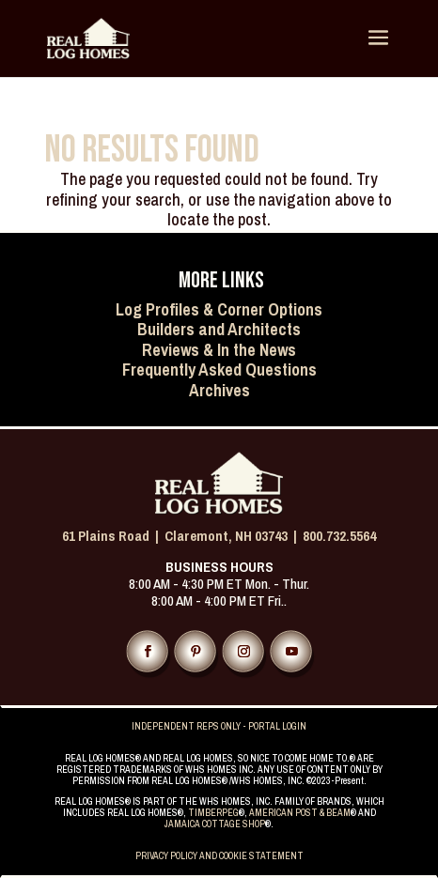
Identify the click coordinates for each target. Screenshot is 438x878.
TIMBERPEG (213, 813)
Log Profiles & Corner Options (219, 309)
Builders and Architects (219, 329)
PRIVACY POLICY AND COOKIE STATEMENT (219, 856)
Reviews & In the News (219, 350)
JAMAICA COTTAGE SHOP (214, 824)
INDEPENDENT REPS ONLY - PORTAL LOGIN (219, 726)
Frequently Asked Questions (219, 369)
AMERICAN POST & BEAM (300, 813)
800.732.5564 (339, 536)
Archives (219, 390)
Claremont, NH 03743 (226, 536)
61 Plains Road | (113, 536)
